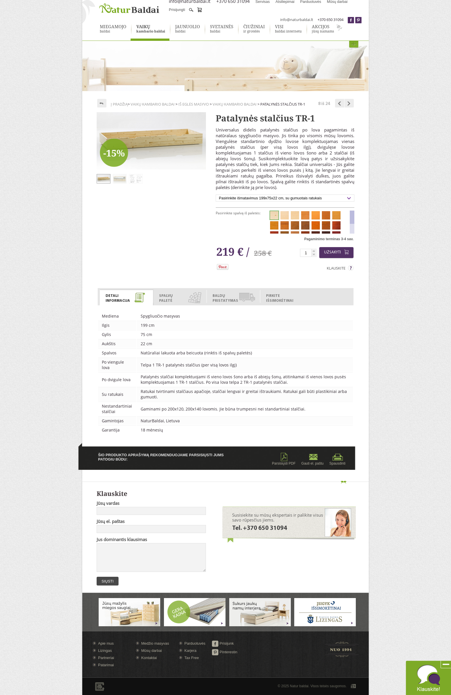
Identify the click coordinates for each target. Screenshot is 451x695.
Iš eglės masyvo (193, 104)
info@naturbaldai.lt (296, 19)
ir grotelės (254, 29)
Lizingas (105, 650)
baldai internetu (288, 29)
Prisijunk (223, 643)
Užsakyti (337, 252)
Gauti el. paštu (312, 459)
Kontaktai (149, 658)
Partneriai (106, 658)
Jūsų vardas (108, 503)
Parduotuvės (194, 643)
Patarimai (106, 665)
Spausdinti (337, 459)
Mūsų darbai (151, 650)
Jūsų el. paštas (111, 521)
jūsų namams (323, 29)
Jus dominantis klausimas (122, 539)
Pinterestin (224, 652)
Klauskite (336, 268)
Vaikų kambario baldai (153, 104)
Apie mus (106, 643)
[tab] (126, 296)
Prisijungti (177, 9)
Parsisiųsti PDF (284, 459)
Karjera (190, 650)
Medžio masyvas (155, 643)
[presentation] (126, 298)
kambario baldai (150, 29)
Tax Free (191, 658)
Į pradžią (119, 104)
